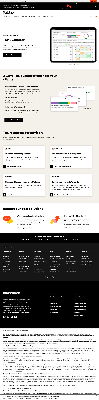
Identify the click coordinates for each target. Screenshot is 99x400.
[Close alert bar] (95, 20)
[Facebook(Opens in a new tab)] (4, 317)
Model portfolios (6, 261)
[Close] (97, 397)
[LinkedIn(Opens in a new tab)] (8, 317)
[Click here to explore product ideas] (24, 228)
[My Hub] (7, 17)
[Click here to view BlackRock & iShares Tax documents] (71, 185)
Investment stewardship (86, 263)
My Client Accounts (54, 266)
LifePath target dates (39, 258)
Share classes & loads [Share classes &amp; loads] (70, 263)
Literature (68, 258)
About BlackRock (85, 258)
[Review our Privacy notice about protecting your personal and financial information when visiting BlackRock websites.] (85, 300)
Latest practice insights (24, 268)
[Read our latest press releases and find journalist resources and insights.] (61, 303)
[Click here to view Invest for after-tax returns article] (24, 185)
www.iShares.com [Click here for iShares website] (56, 335)
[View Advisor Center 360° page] (45, 20)
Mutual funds (6, 260)
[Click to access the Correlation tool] (71, 157)
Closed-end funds (7, 264)
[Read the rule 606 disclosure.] (85, 309)
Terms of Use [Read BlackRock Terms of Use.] (19, 371)
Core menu (36, 264)
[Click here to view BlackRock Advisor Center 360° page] (31, 240)
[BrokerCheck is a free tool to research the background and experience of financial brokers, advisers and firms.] (85, 306)
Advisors (76, 1)
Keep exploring (49, 277)
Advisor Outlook (22, 261)
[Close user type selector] (95, 6)
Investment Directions (24, 263)
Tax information (69, 260)
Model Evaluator (53, 261)
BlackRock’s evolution (86, 260)
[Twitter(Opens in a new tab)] (12, 317)
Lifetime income (38, 260)
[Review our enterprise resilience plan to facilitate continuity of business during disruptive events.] (85, 303)
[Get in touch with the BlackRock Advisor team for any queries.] (61, 309)
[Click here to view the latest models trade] (73, 228)
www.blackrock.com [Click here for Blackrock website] (67, 335)
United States (85, 1)
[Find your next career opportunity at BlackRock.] (61, 300)
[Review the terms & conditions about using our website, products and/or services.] (85, 297)
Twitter (22, 312)
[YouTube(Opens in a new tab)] (15, 317)
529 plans (5, 266)
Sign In (93, 1)
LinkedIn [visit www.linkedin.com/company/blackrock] (27, 312)
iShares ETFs (6, 258)
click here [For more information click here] (43, 356)
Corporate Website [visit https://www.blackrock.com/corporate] (13, 312)
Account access (69, 264)
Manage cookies (79, 315)
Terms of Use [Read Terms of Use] (11, 362)
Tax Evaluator (53, 263)
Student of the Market (23, 260)
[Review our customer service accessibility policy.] (61, 312)
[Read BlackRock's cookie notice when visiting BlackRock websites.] (85, 312)
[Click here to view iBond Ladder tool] (71, 240)
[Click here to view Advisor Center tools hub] (53, 240)
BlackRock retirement (86, 264)
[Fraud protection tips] (61, 297)
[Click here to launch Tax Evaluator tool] (12, 55)
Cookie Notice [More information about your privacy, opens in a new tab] (54, 399)
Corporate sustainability (86, 261)
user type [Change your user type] (33, 7)
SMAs (4, 263)
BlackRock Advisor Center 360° (57, 258)
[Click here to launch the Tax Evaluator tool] (13, 120)
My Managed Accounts (55, 264)
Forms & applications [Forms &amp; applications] (71, 261)
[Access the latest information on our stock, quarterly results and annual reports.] (61, 306)
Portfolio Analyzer (54, 260)
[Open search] (91, 17)
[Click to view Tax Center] (24, 157)
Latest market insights (24, 258)
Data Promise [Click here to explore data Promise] (45, 373)
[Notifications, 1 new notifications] (95, 17)
